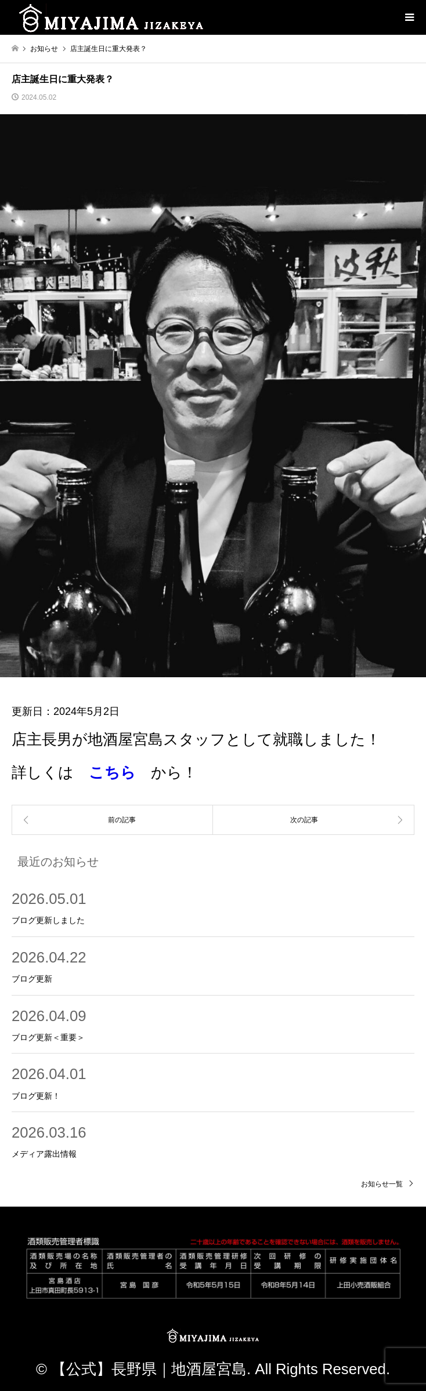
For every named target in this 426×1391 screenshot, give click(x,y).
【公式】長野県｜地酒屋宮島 (149, 1369)
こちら (112, 772)
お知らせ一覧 (382, 1184)
